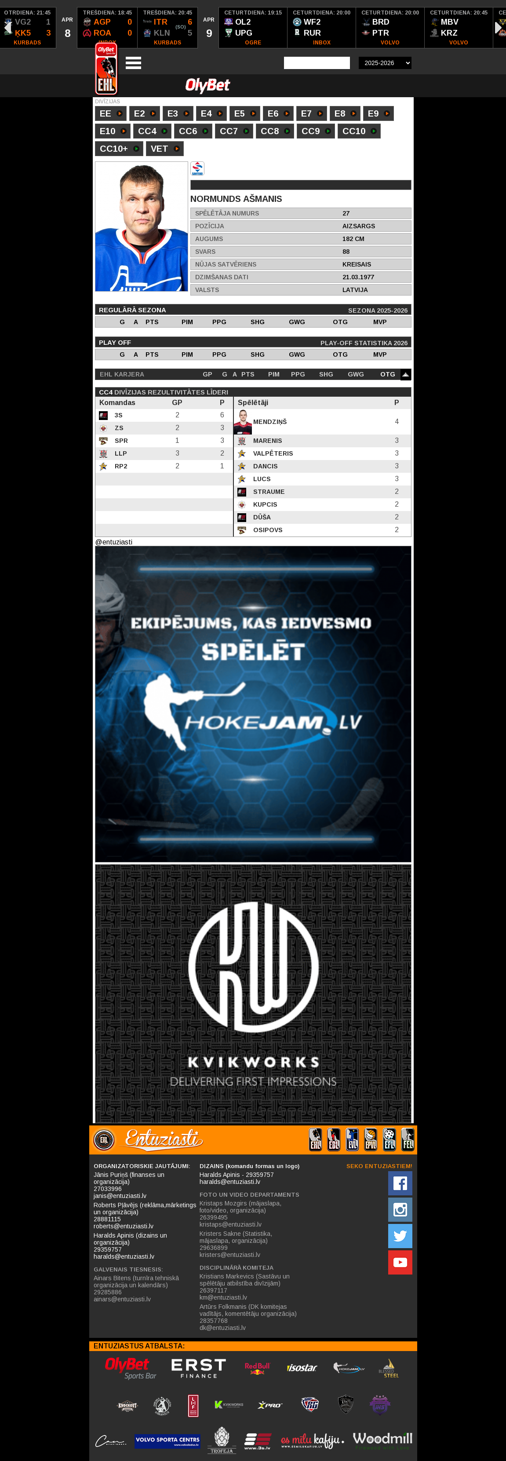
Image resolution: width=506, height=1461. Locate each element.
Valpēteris (272, 453)
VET (165, 149)
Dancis (264, 466)
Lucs (261, 478)
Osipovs (267, 529)
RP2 (120, 466)
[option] (66, 27)
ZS (118, 427)
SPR (120, 440)
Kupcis (264, 504)
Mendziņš (269, 421)
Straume (268, 491)
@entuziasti (113, 542)
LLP (120, 453)
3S (118, 415)
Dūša (261, 517)
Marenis (266, 440)
